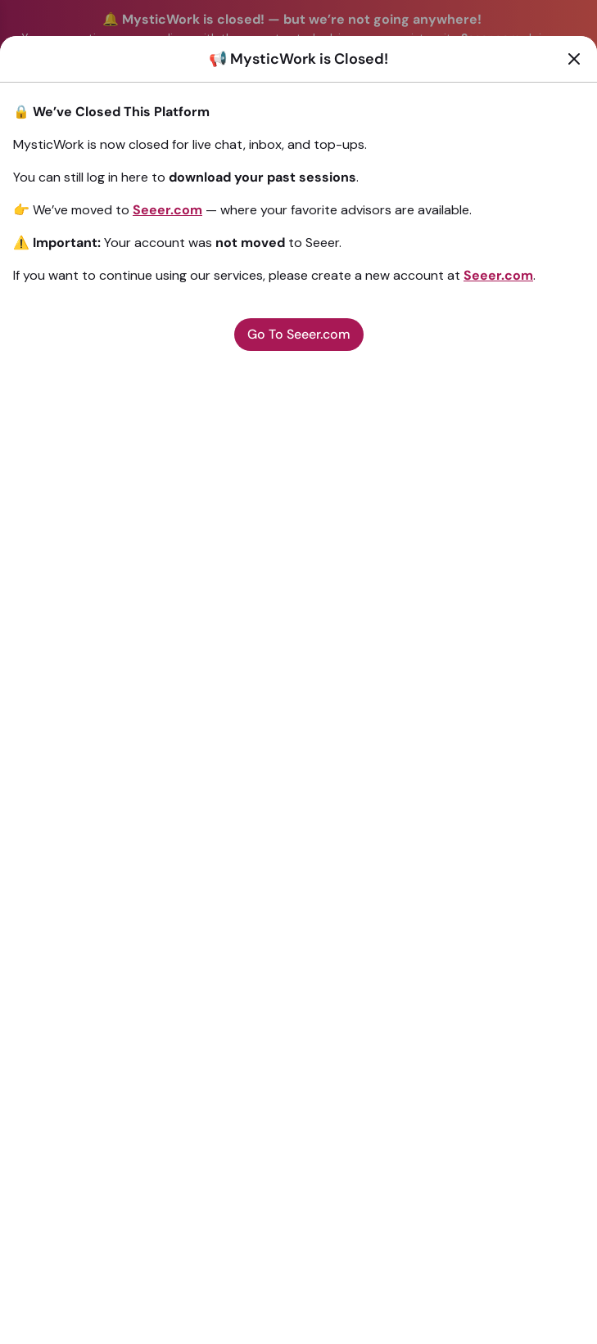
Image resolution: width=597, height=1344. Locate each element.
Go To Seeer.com (299, 334)
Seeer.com (167, 209)
